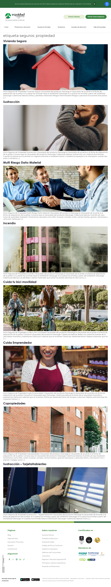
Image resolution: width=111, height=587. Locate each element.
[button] (94, 4)
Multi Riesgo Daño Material (22, 162)
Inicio (6, 27)
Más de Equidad (99, 27)
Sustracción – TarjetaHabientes (24, 464)
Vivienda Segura (15, 41)
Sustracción (11, 101)
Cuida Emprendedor (17, 342)
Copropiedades (14, 403)
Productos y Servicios (22, 27)
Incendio (9, 223)
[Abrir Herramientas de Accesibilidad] (107, 4)
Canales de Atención (78, 27)
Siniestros (61, 27)
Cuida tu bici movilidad (19, 282)
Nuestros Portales (44, 27)
